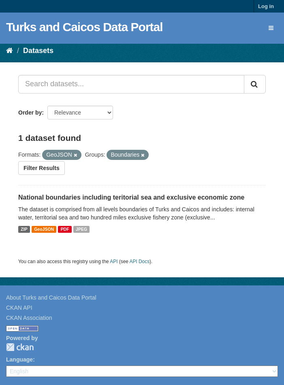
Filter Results (41, 168)
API (113, 261)
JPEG (81, 229)
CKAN (20, 347)
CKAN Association (29, 318)
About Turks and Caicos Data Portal (51, 297)
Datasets (38, 51)
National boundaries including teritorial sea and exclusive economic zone (131, 197)
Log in (266, 6)
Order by (30, 112)
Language (19, 359)
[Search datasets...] (131, 84)
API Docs (140, 261)
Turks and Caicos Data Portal (84, 27)
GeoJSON (44, 229)
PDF (65, 229)
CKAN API (19, 307)
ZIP (24, 229)
